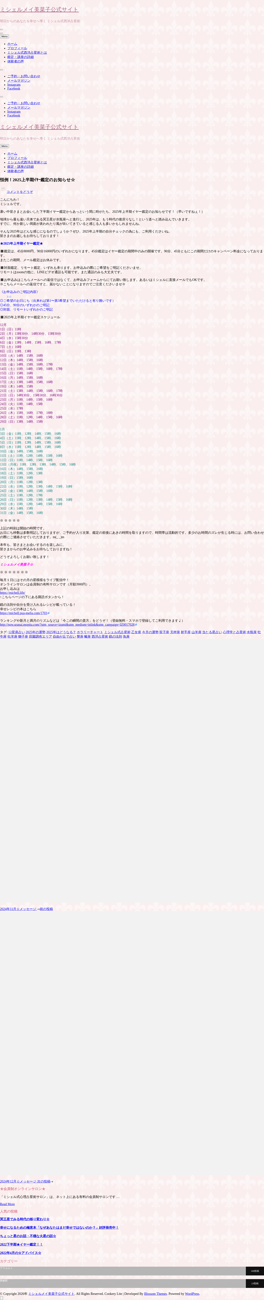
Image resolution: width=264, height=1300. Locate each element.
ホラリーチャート (90, 632)
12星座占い (16, 632)
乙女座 (136, 632)
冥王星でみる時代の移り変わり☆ (25, 1219)
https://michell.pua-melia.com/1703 (23, 613)
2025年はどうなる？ (61, 632)
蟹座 (80, 636)
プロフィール (17, 48)
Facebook (13, 88)
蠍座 (87, 636)
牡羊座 (12, 636)
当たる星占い (212, 632)
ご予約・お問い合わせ (23, 76)
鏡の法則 (115, 636)
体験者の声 (15, 61)
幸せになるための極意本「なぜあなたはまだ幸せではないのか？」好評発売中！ (59, 1227)
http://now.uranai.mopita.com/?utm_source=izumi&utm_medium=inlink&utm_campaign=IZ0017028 (67, 624)
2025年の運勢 (35, 632)
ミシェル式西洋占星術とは (27, 52)
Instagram (14, 84)
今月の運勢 (150, 632)
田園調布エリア (40, 636)
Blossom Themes (155, 1294)
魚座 (126, 636)
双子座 (164, 632)
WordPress (192, 1294)
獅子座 (23, 636)
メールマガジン (18, 80)
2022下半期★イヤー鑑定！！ (21, 1244)
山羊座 (196, 632)
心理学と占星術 (234, 632)
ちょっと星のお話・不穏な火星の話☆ (28, 1236)
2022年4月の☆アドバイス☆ (20, 1253)
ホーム (12, 44)
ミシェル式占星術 (117, 632)
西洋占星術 (100, 636)
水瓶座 (252, 632)
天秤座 (175, 632)
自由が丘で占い (64, 636)
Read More (7, 1204)
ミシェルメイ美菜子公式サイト (39, 9)
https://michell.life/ (12, 593)
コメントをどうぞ (20, 192)
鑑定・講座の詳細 (20, 57)
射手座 (186, 632)
